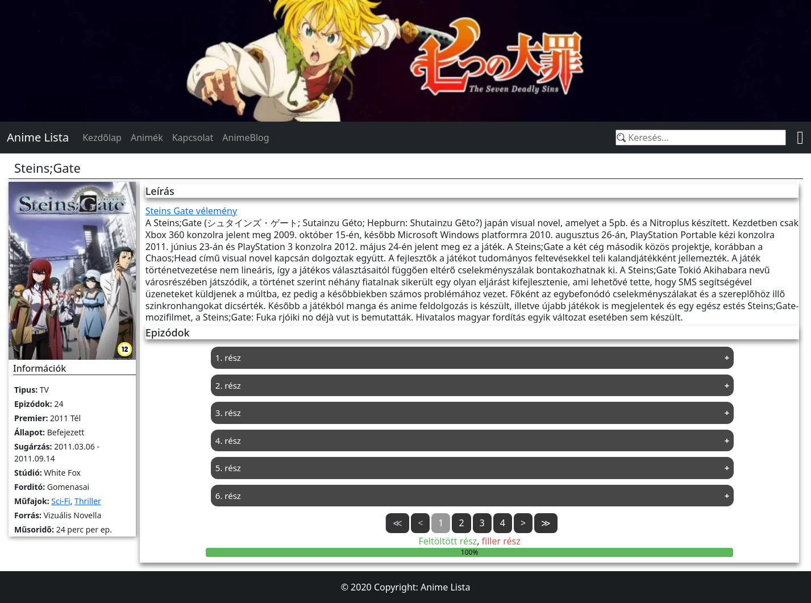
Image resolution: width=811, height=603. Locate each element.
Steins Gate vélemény (191, 211)
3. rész (228, 412)
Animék (147, 137)
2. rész (228, 385)
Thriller (87, 501)
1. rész (228, 357)
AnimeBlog (245, 137)
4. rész (228, 440)
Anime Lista (38, 137)
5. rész (228, 467)
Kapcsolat (193, 137)
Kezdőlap (102, 137)
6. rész (228, 495)
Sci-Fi (60, 501)
